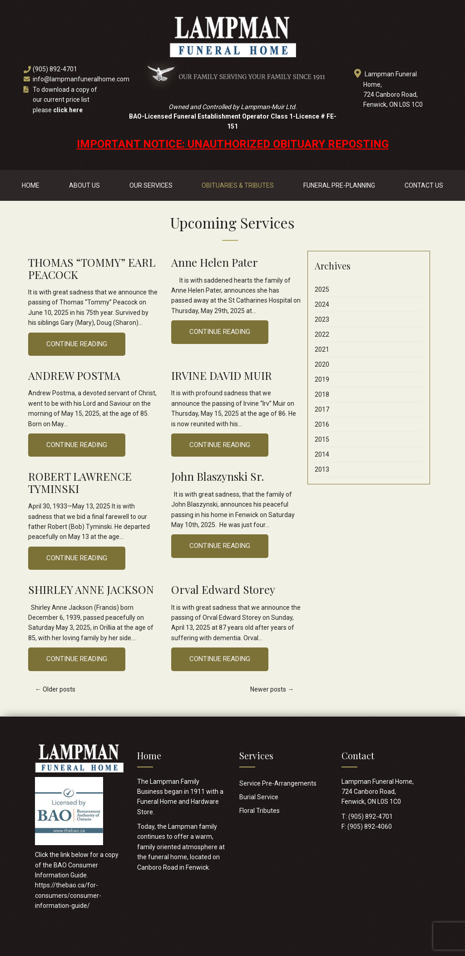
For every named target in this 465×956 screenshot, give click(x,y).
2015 (322, 439)
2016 (322, 424)
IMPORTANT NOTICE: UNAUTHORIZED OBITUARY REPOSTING (233, 144)
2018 (322, 394)
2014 (322, 454)
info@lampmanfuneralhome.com (81, 79)
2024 (322, 304)
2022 (322, 334)
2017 (322, 409)
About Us (84, 185)
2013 (322, 469)
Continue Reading (76, 344)
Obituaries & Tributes (238, 185)
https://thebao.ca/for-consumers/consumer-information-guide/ (68, 895)
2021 (322, 349)
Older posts (55, 689)
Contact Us (424, 185)
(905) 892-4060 (369, 826)
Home (31, 185)
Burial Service (258, 797)
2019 (322, 379)
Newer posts (272, 689)
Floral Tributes (259, 810)
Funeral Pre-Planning (339, 185)
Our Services (151, 185)
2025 (322, 289)
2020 (322, 364)
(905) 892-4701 (55, 69)
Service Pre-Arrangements (278, 783)
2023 (322, 319)
